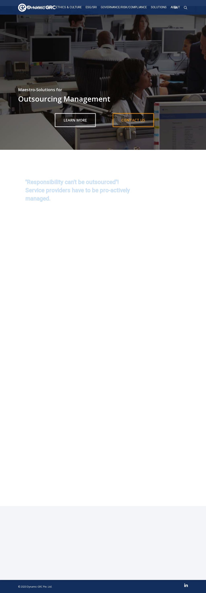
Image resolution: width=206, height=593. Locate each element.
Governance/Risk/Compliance (124, 7)
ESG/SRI (91, 7)
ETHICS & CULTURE (69, 7)
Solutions (159, 7)
